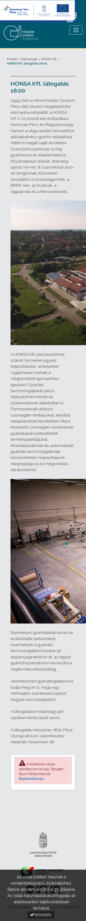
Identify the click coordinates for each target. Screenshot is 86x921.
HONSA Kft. (49, 59)
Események (29, 59)
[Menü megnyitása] (75, 30)
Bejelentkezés (31, 779)
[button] (41, 915)
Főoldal (12, 59)
